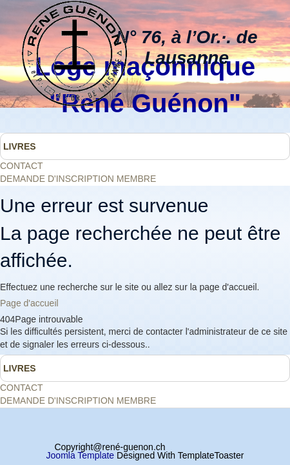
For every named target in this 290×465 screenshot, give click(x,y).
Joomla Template (80, 455)
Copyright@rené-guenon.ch (109, 447)
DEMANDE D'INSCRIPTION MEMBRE (78, 178)
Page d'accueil (29, 303)
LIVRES (19, 146)
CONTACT (21, 166)
